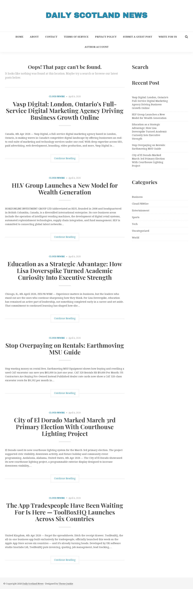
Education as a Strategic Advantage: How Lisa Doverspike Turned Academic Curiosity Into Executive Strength (64, 270)
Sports (135, 217)
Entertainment (140, 210)
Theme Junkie (66, 583)
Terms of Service (76, 36)
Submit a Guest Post (137, 36)
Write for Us (168, 36)
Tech (135, 224)
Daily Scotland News (32, 583)
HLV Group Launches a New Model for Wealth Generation (65, 188)
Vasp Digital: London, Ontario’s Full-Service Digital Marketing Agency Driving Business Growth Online (64, 110)
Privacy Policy (106, 36)
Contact (51, 36)
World (135, 237)
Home (19, 36)
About (34, 36)
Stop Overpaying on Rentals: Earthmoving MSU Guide (64, 348)
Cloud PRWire (57, 96)
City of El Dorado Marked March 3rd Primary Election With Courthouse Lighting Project (64, 426)
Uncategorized (140, 230)
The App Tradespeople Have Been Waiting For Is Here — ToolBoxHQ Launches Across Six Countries (64, 512)
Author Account (97, 47)
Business (137, 197)
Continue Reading (64, 158)
